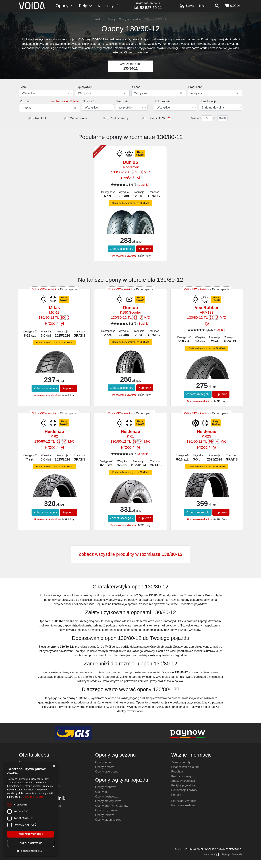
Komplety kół (108, 6)
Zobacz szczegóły (121, 248)
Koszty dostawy (181, 776)
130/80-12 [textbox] (49, 108)
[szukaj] (217, 6)
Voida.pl (99, 19)
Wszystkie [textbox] (45, 93)
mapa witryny (210, 854)
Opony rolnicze (105, 815)
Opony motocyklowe (130, 19)
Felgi (85, 6)
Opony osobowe (105, 787)
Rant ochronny (119, 118)
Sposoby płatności (183, 780)
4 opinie (143, 323)
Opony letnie (103, 762)
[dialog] (31, 809)
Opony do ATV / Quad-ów (111, 805)
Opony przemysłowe (108, 819)
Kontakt (176, 794)
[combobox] (46, 93)
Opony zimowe (104, 767)
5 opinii (219, 330)
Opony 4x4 (102, 791)
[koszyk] (232, 6)
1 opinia (143, 184)
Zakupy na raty (180, 762)
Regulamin (178, 771)
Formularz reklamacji (184, 805)
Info (203, 5)
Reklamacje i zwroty (184, 790)
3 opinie (143, 453)
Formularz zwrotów (183, 800)
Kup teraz (145, 248)
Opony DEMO (157, 118)
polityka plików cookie (231, 854)
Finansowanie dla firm (123, 256)
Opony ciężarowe (106, 810)
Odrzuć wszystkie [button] (31, 843)
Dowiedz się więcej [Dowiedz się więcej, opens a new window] (33, 796)
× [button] (54, 766)
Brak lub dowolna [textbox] (220, 107)
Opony (64, 6)
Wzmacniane (78, 118)
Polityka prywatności (184, 785)
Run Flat (40, 118)
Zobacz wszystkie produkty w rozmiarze (130, 554)
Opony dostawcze (106, 796)
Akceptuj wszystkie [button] (31, 834)
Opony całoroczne (107, 771)
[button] (30, 851)
